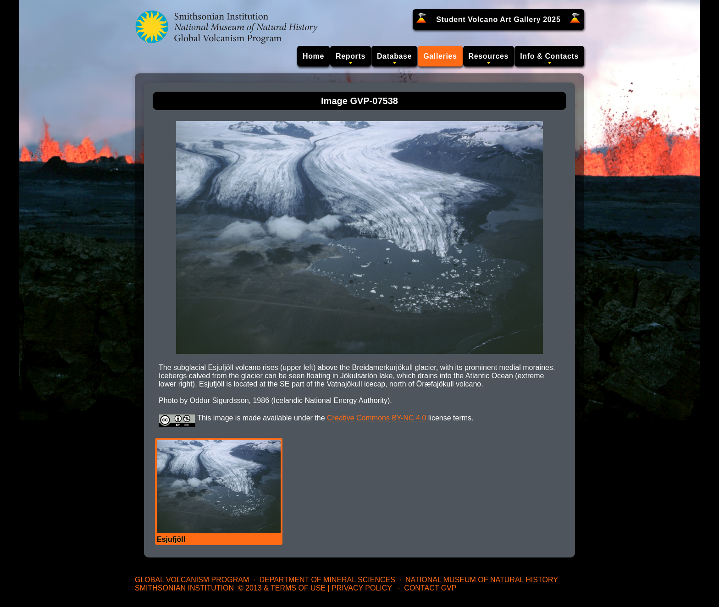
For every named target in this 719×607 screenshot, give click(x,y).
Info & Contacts (549, 56)
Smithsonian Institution (184, 588)
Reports (350, 56)
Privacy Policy (362, 588)
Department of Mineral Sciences (327, 580)
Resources (489, 56)
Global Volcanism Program (192, 580)
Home (313, 56)
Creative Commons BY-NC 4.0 (376, 418)
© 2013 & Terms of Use (282, 588)
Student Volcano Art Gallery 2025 (498, 19)
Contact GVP (430, 588)
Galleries (440, 56)
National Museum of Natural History (481, 580)
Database (394, 56)
